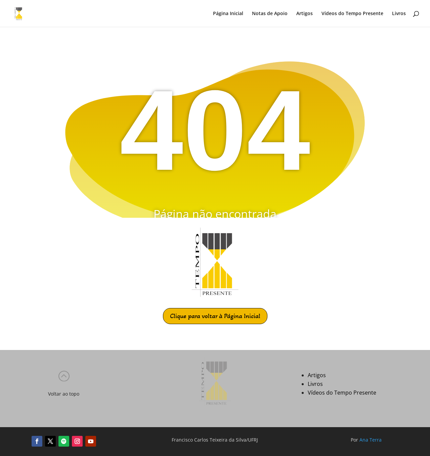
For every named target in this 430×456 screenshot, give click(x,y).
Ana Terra (370, 440)
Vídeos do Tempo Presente (352, 13)
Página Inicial (228, 13)
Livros (399, 13)
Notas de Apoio (270, 13)
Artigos (304, 13)
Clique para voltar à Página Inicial (215, 316)
